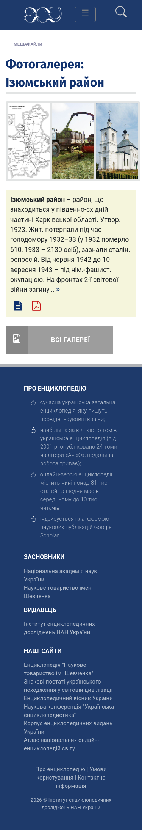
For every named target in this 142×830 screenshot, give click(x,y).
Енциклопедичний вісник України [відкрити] (68, 698)
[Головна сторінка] (42, 14)
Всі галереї (70, 339)
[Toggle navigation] (85, 14)
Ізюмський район (55, 82)
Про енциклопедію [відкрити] (60, 769)
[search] (121, 8)
